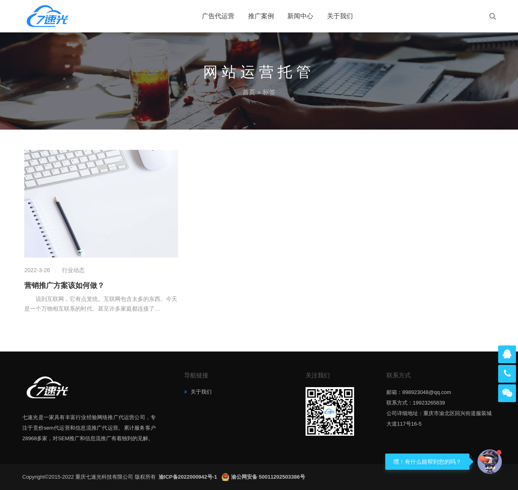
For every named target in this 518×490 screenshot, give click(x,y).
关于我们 (340, 16)
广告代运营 (218, 16)
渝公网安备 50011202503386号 (268, 477)
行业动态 (73, 270)
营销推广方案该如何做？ (64, 285)
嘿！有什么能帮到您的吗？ (427, 461)
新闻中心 (300, 16)
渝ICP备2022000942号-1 (189, 477)
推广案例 (261, 16)
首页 (248, 92)
